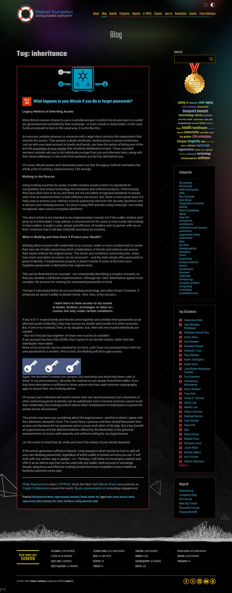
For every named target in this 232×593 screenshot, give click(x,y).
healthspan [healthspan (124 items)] (199, 128)
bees (182, 241)
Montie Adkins (192, 452)
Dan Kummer (192, 376)
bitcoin (50, 497)
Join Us (168, 14)
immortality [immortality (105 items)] (191, 132)
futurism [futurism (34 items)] (209, 123)
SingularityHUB (188, 512)
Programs (124, 14)
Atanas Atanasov (194, 461)
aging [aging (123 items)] (181, 103)
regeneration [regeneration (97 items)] (186, 150)
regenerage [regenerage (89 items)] (203, 145)
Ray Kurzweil (186, 196)
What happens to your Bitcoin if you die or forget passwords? (82, 101)
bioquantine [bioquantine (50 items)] (203, 106)
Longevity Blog (188, 495)
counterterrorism (188, 293)
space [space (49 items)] (182, 154)
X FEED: (55, 556)
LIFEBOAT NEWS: (101, 551)
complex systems (189, 282)
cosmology (185, 289)
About (96, 14)
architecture (186, 224)
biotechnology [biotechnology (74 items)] (186, 115)
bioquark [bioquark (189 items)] (189, 111)
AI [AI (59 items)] (187, 103)
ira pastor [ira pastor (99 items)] (185, 137)
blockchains (186, 269)
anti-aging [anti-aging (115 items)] (206, 103)
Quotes (193, 14)
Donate (158, 14)
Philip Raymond (33, 484)
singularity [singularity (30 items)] (209, 150)
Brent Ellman (191, 434)
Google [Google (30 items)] (178, 128)
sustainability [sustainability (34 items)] (191, 154)
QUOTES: (139, 566)
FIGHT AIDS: (57, 561)
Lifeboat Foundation (38, 581)
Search (211, 59)
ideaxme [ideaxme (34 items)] (180, 133)
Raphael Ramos (193, 416)
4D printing (185, 186)
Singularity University (191, 203)
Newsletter (181, 14)
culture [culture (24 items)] (206, 120)
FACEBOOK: (56, 551)
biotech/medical (188, 262)
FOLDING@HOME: (143, 561)
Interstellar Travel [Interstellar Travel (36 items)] (207, 133)
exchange (46, 501)
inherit (60, 501)
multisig (77, 501)
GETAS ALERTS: (184, 551)
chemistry (185, 275)
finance (83, 497)
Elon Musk (185, 200)
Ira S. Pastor (191, 456)
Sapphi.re (69, 581)
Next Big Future (188, 503)
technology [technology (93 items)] (204, 154)
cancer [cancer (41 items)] (189, 119)
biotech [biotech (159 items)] (202, 111)
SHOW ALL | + (184, 466)
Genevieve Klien (193, 320)
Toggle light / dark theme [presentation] (212, 5)
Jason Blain (191, 447)
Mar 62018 (27, 102)
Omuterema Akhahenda (191, 383)
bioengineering (187, 248)
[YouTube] (206, 581)
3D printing (185, 182)
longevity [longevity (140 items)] (194, 141)
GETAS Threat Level (28, 557)
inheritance (68, 501)
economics (74, 497)
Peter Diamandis (189, 189)
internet (91, 497)
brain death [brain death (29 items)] (182, 120)
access (109, 497)
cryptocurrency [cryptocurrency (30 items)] (198, 120)
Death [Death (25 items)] (210, 120)
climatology (186, 279)
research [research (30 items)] (198, 150)
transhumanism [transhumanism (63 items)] (189, 158)
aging (182, 213)
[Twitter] (193, 581)
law (97, 497)
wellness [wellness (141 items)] (204, 158)
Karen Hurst (191, 364)
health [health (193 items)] (187, 127)
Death (38, 501)
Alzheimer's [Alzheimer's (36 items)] (193, 103)
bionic (182, 255)
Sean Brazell (191, 420)
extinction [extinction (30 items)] (195, 123)
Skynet (183, 206)
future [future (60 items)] (202, 123)
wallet (95, 501)
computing (185, 286)
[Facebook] (186, 581)
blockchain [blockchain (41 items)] (207, 115)
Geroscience (186, 490)
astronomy (185, 231)
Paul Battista (191, 355)
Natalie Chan (191, 438)
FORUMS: (97, 566)
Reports (136, 14)
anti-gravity (185, 220)
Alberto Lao (191, 407)
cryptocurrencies (61, 497)
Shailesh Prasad (193, 346)
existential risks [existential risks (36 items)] (184, 123)
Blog (104, 14)
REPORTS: (98, 561)
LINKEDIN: (140, 551)
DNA (181, 193)
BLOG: (96, 556)
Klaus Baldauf (192, 389)
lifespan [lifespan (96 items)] (182, 141)
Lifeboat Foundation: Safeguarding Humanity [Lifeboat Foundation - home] (45, 14)
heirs (54, 501)
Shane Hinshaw (193, 411)
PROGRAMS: (183, 561)
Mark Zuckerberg (189, 210)
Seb (186, 429)
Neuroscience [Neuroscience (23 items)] (210, 142)
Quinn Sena (191, 337)
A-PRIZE (147, 14)
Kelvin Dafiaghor (194, 359)
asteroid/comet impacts (193, 227)
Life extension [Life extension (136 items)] (201, 137)
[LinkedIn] (199, 581)
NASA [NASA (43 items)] (203, 142)
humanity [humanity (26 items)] (211, 129)
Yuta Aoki (189, 393)
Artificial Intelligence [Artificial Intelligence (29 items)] (189, 107)
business (184, 272)
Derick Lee (190, 402)
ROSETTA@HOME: (59, 566)
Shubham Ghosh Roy (196, 332)
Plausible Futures (189, 507)
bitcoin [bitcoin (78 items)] (198, 115)
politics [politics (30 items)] (183, 146)
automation (186, 237)
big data (184, 244)
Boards (113, 14)
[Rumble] (212, 581)
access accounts (120, 497)
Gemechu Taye (193, 350)
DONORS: (139, 556)
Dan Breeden (191, 341)
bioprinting (185, 258)
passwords (87, 501)
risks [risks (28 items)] (202, 150)
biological (185, 251)
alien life (184, 217)
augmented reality (189, 234)
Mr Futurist (185, 499)
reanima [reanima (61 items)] (191, 145)
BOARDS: (181, 556)
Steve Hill (189, 425)
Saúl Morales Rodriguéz (192, 326)
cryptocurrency (28, 501)
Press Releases (207, 14)
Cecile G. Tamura (194, 398)
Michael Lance (192, 443)
